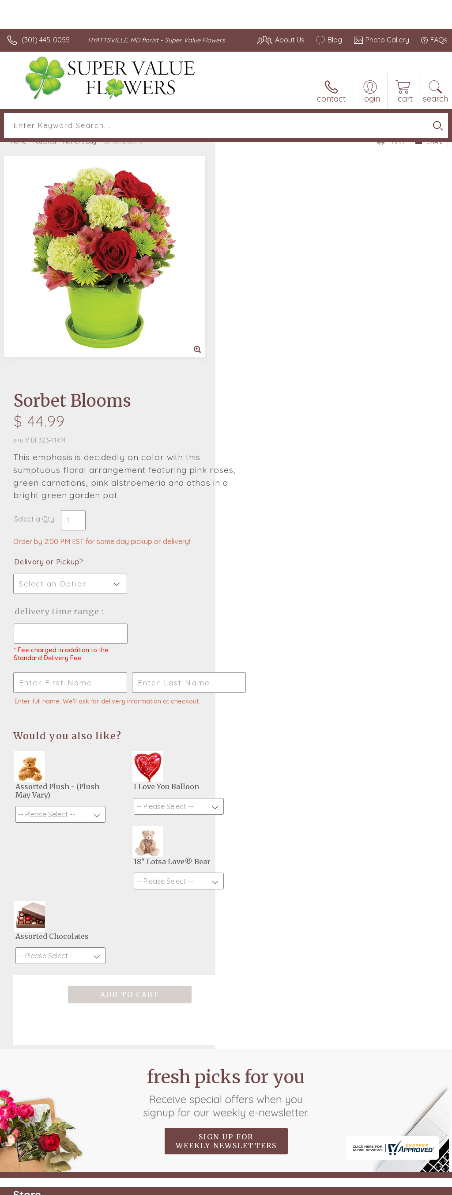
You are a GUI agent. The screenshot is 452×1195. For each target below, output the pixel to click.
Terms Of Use (245, 1186)
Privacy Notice (297, 1186)
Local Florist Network (361, 1186)
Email (429, 142)
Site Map (415, 1186)
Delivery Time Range (273, 375)
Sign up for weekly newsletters (226, 904)
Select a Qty (250, 282)
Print (391, 142)
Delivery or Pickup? (264, 325)
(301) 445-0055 (46, 39)
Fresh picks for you (226, 855)
